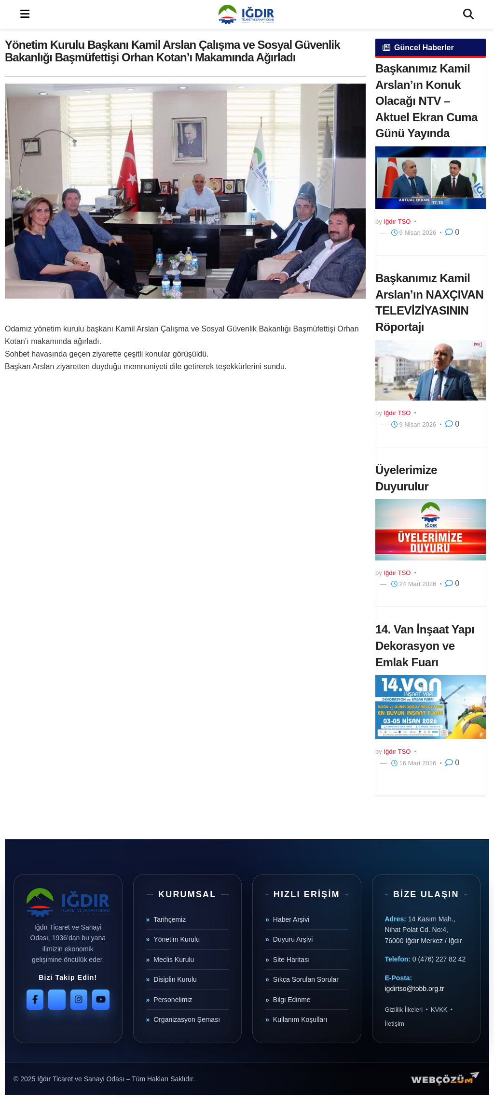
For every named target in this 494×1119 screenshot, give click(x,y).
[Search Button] (468, 14)
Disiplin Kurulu (174, 979)
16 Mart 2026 (413, 763)
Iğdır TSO (397, 221)
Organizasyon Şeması (186, 1019)
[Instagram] (78, 1000)
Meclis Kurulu (173, 959)
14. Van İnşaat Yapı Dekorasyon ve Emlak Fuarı (424, 645)
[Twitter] (56, 1000)
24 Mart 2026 (413, 584)
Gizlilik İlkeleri (404, 1009)
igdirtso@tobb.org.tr (414, 988)
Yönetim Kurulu (176, 939)
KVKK (439, 1009)
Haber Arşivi (291, 919)
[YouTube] (100, 1000)
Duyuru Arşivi (293, 939)
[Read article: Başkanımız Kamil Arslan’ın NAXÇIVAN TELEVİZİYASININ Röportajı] (430, 370)
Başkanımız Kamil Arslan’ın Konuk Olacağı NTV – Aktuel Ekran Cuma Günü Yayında (426, 101)
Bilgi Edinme (292, 1000)
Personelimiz (172, 1000)
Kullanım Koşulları (300, 1019)
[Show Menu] (24, 14)
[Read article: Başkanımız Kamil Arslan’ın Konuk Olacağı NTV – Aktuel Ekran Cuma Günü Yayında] (430, 177)
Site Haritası (291, 959)
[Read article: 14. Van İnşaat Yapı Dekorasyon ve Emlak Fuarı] (430, 707)
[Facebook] (35, 1000)
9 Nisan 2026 (413, 232)
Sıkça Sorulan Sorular (306, 979)
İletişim (394, 1023)
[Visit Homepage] (246, 14)
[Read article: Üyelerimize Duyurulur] (430, 529)
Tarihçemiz (169, 919)
